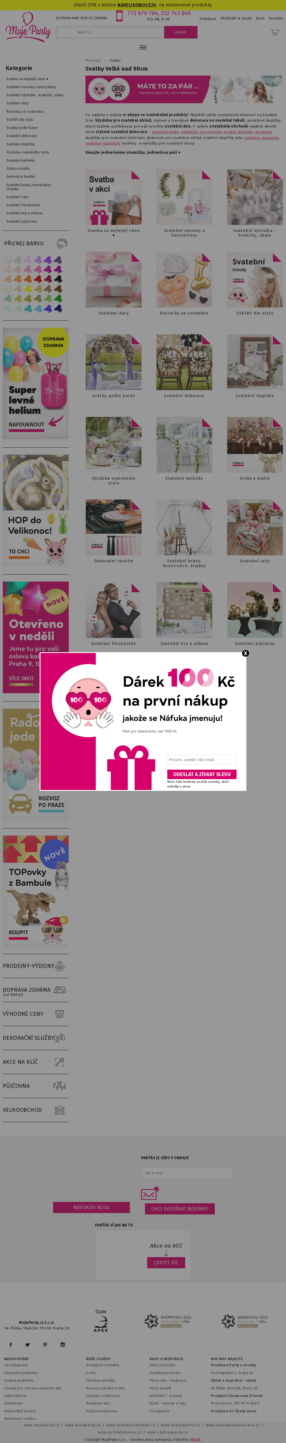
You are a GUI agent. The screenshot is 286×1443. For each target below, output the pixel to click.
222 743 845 (176, 13)
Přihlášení (208, 19)
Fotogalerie (159, 1411)
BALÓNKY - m (161, 1396)
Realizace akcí (98, 1403)
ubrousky (263, 131)
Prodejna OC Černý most (234, 1411)
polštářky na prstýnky (201, 131)
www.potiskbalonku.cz (120, 1432)
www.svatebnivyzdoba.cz (131, 1425)
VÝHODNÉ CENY (36, 1014)
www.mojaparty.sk (83, 1425)
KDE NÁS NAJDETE (227, 1359)
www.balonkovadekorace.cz (233, 1425)
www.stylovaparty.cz (167, 1432)
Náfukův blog (91, 1207)
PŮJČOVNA (36, 1086)
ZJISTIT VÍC (166, 1263)
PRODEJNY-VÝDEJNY (36, 966)
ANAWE (195, 1440)
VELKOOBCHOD (36, 1110)
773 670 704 (143, 13)
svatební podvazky (261, 137)
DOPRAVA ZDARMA (36, 990)
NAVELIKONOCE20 (137, 5)
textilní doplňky (238, 131)
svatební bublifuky (102, 143)
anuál (177, 1396)
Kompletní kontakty (102, 1365)
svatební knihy (165, 131)
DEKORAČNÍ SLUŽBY (36, 1038)
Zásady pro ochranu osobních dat (32, 1388)
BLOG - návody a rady (167, 1403)
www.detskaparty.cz (181, 1425)
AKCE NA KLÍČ (36, 1062)
